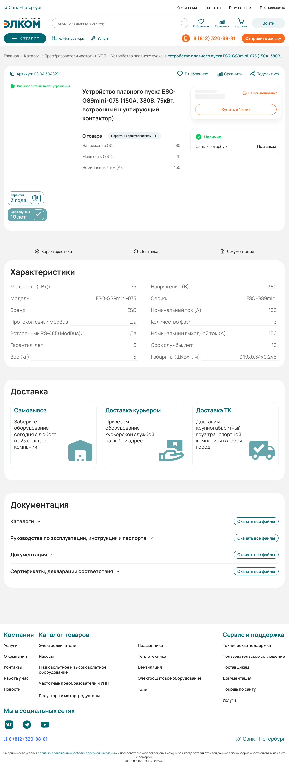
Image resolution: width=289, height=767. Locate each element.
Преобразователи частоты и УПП (75, 56)
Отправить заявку (263, 38)
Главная (11, 56)
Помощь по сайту (239, 689)
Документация (237, 678)
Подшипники (150, 645)
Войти (269, 23)
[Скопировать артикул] (34, 74)
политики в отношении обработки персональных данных (77, 753)
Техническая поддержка (247, 645)
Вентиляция (150, 667)
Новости (12, 689)
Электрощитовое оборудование (170, 678)
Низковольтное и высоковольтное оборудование (73, 670)
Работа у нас (16, 678)
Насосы (46, 656)
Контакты (213, 8)
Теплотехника (152, 656)
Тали (142, 689)
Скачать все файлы (256, 521)
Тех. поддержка (272, 8)
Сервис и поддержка (253, 634)
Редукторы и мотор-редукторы (69, 695)
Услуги (11, 645)
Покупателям (240, 8)
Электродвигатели (57, 645)
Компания (19, 634)
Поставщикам (236, 667)
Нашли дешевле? (260, 93)
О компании (187, 8)
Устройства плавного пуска (137, 56)
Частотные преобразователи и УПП (74, 683)
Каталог (31, 56)
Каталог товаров (64, 634)
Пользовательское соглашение (254, 656)
